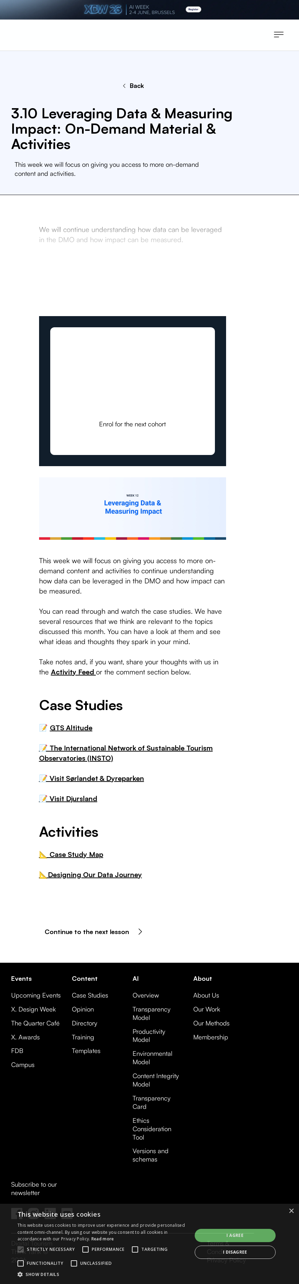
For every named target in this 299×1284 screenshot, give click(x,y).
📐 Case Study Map (71, 854)
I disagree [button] (235, 1252)
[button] (279, 35)
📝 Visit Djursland (68, 798)
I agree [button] (235, 1235)
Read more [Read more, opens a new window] (102, 1239)
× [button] (291, 1211)
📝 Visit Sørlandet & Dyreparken (91, 778)
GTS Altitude (71, 727)
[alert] (149, 1244)
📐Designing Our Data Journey (90, 874)
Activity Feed (73, 671)
